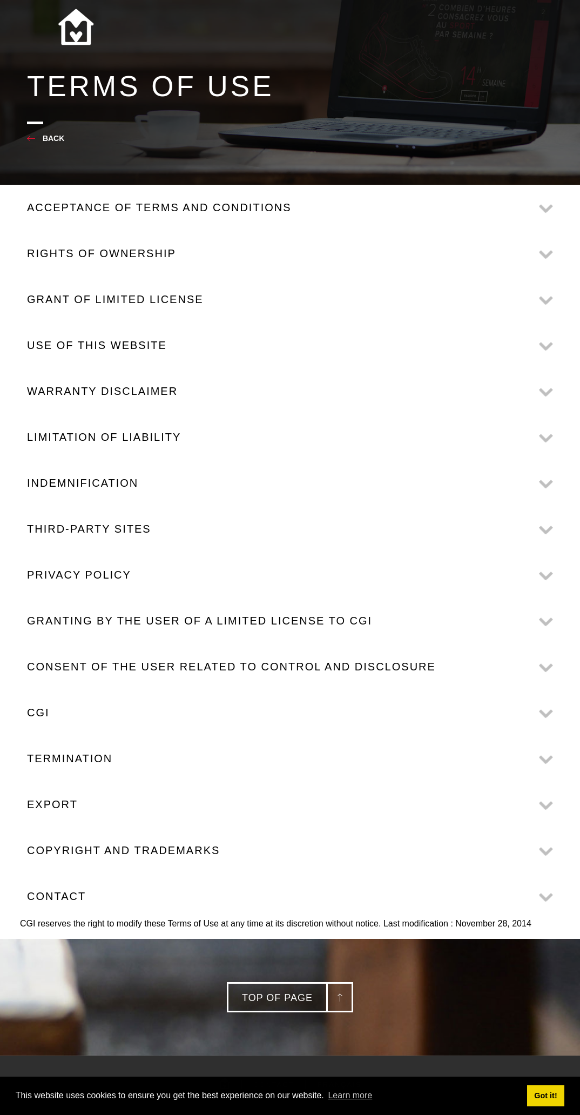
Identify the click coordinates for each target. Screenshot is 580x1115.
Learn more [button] (350, 1095)
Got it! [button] (545, 1095)
